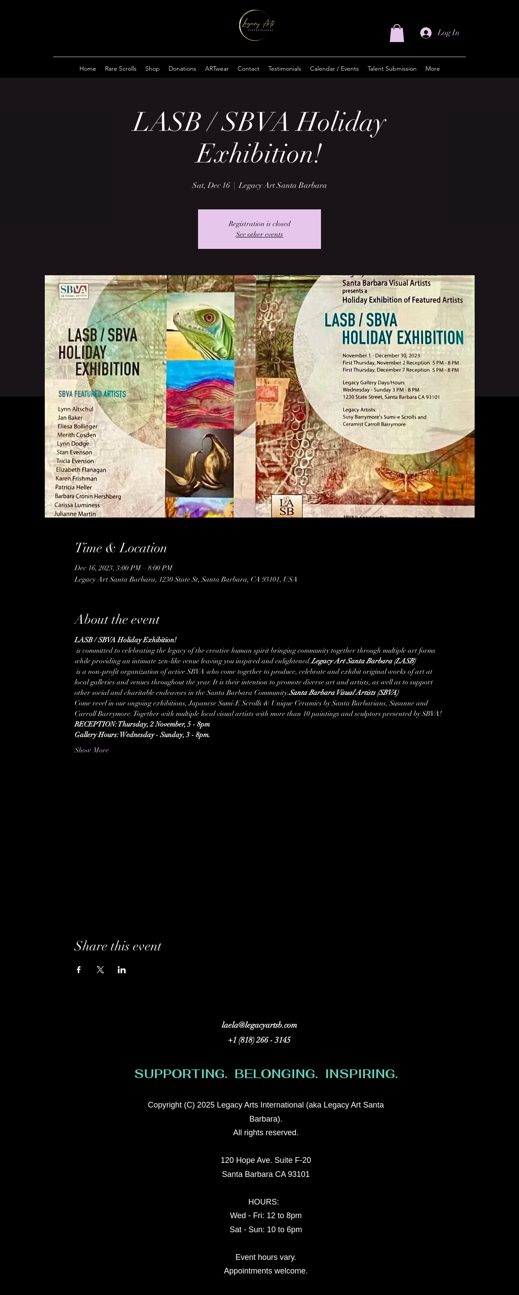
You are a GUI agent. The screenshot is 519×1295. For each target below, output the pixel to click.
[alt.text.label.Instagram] (415, 1109)
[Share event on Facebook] (79, 969)
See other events (259, 234)
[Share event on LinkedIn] (122, 969)
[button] (396, 33)
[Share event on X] (100, 969)
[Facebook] (429, 1109)
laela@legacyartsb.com (259, 1025)
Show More (92, 750)
